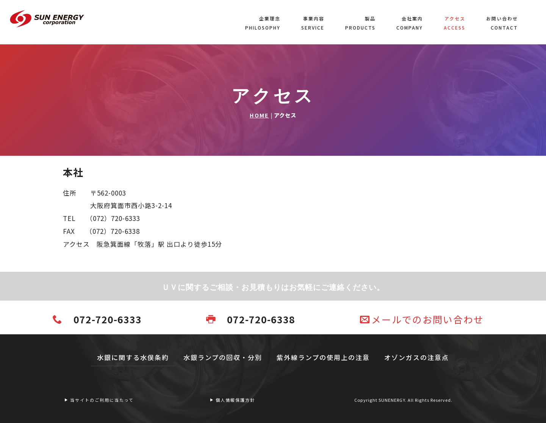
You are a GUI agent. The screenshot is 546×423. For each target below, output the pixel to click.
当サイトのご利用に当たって (99, 400)
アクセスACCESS (454, 23)
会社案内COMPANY (409, 23)
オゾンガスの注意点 (416, 357)
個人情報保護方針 (232, 400)
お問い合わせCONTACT (502, 23)
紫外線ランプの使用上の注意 (323, 357)
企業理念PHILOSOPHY (262, 23)
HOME (259, 115)
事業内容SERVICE (312, 23)
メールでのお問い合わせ (422, 319)
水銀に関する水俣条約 (133, 357)
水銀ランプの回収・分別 (222, 357)
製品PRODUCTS (360, 23)
